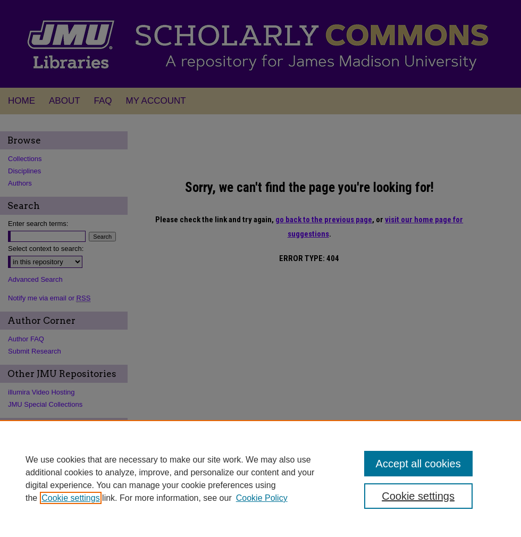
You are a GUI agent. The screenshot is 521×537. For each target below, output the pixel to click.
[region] (260, 478)
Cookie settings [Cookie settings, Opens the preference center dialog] (418, 496)
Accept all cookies (418, 463)
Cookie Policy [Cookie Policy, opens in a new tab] (262, 497)
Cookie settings (70, 497)
